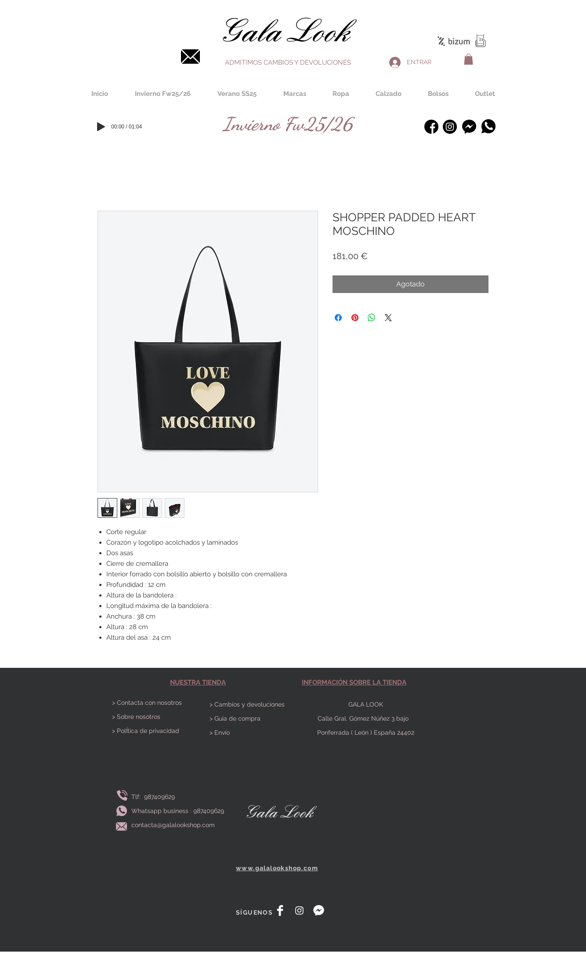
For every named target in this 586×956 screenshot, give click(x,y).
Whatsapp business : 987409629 (177, 810)
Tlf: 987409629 (154, 796)
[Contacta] (190, 56)
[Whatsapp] (488, 126)
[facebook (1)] (431, 127)
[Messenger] (469, 127)
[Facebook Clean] (280, 910)
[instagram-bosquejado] (450, 127)
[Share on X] (388, 317)
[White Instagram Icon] (299, 910)
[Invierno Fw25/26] (287, 123)
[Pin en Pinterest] (355, 317)
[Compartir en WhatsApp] (371, 317)
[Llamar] (122, 795)
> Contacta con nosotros (147, 702)
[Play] (101, 126)
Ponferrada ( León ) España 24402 (365, 732)
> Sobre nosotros (136, 716)
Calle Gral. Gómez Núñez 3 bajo (366, 718)
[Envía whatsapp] (121, 811)
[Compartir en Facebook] (338, 317)
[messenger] (318, 910)
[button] (468, 59)
